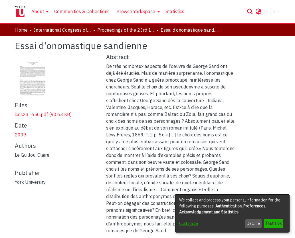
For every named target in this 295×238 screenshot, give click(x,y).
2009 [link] (20, 135)
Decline (253, 223)
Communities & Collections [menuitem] (82, 11)
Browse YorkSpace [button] (135, 11)
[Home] (20, 11)
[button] (249, 11)
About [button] (37, 11)
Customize (188, 223)
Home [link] (21, 30)
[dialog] (232, 213)
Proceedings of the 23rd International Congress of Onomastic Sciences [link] (125, 30)
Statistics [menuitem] (174, 11)
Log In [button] (271, 11)
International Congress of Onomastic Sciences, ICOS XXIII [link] (62, 30)
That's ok (273, 223)
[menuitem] (39, 11)
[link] (43, 114)
